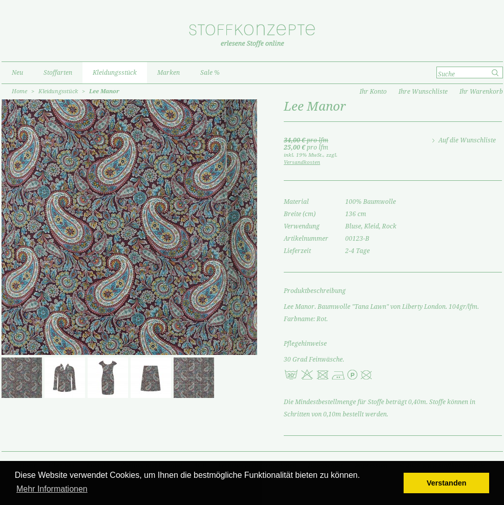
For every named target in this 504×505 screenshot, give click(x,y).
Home (19, 91)
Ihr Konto (373, 91)
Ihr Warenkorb (481, 91)
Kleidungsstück (58, 91)
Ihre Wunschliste (423, 91)
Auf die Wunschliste (467, 140)
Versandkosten (302, 162)
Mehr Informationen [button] (52, 489)
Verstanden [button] (447, 483)
